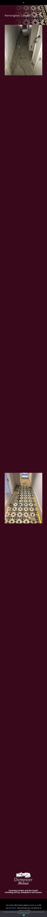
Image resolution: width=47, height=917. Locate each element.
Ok (23, 915)
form (14, 908)
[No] (45, 913)
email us (33, 905)
